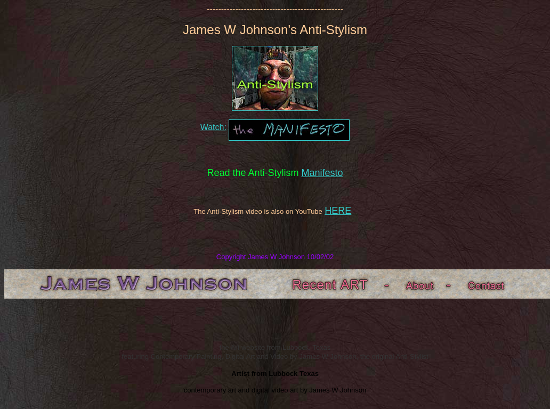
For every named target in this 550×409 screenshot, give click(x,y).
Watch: (213, 127)
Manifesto (322, 172)
